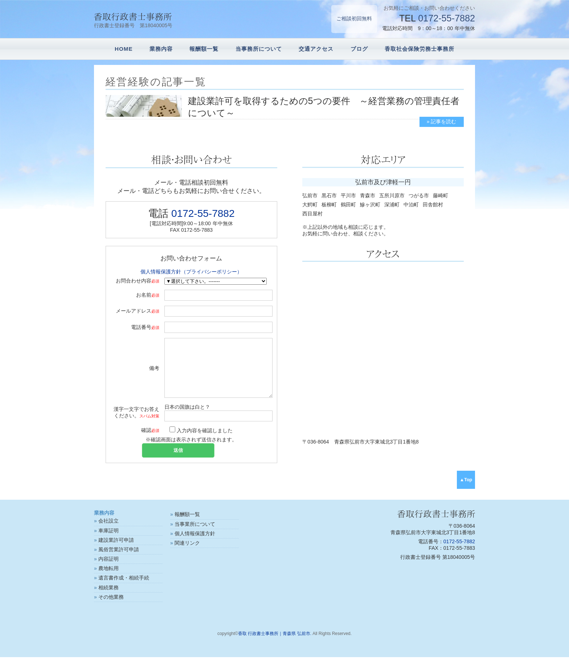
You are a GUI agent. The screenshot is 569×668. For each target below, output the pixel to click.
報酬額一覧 (203, 49)
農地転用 (108, 579)
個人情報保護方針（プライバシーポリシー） (191, 272)
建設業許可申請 (116, 551)
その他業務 (111, 608)
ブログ (359, 49)
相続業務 (108, 598)
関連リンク (187, 554)
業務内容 (161, 49)
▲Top (466, 490)
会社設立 (108, 532)
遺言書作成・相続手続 (123, 588)
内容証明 (108, 570)
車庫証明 (108, 541)
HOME (124, 49)
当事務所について (259, 49)
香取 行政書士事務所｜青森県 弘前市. (274, 644)
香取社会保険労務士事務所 (419, 49)
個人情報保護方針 (195, 544)
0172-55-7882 (446, 18)
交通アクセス (316, 49)
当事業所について (195, 535)
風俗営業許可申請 (118, 560)
